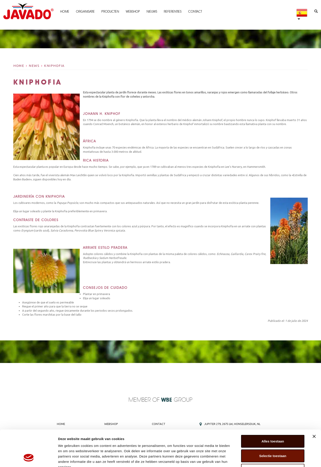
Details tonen (239, 458)
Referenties (172, 12)
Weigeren (272, 438)
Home (64, 12)
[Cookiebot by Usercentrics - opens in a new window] (28, 458)
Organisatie (85, 12)
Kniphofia (54, 66)
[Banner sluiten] (314, 404)
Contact (195, 12)
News (34, 66)
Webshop (133, 12)
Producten (110, 12)
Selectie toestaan (272, 423)
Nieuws (151, 12)
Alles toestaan (272, 409)
